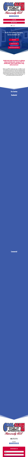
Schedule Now (14, 22)
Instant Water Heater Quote (14, 47)
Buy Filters (14, 39)
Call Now (14, 19)
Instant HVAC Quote (14, 43)
